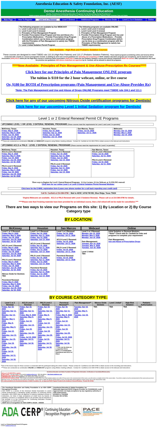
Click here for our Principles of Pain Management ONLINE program (78, 72)
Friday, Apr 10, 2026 (51, 131)
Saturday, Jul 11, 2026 (87, 133)
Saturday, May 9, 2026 (11, 133)
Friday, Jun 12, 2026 (51, 135)
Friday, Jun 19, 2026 (10, 135)
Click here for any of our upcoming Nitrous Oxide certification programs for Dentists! (78, 100)
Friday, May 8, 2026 (10, 131)
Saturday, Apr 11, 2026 (52, 133)
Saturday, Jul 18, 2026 (11, 139)
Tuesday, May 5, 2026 (91, 246)
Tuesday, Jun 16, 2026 (91, 248)
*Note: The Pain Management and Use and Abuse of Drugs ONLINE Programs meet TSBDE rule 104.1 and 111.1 (78, 90)
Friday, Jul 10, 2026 (86, 131)
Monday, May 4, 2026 (122, 133)
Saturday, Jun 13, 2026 (52, 137)
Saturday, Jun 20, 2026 (11, 137)
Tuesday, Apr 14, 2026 (91, 244)
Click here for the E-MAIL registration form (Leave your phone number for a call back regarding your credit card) (69, 188)
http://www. (50, 374)
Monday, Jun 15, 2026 (123, 135)
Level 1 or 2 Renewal (47, 20)
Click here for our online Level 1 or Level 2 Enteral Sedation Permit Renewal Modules (78, 184)
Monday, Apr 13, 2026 (123, 131)
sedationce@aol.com (31, 374)
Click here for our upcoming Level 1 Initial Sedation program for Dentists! (78, 107)
